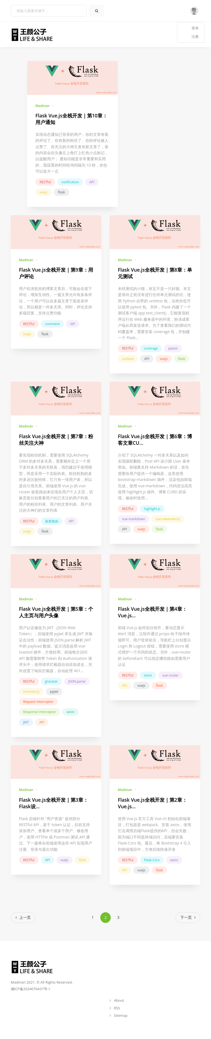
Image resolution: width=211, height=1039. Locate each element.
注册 (195, 36)
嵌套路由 (51, 521)
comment (52, 324)
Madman (42, 105)
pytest (172, 348)
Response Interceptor (39, 711)
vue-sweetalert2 (168, 519)
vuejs (44, 192)
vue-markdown (133, 519)
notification (70, 182)
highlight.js (152, 508)
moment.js (31, 691)
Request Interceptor (38, 701)
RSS (117, 1008)
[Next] (188, 917)
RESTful (45, 182)
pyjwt (54, 691)
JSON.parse (76, 681)
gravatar (51, 681)
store (148, 675)
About (119, 1000)
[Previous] (23, 917)
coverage (151, 348)
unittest (128, 358)
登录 (195, 28)
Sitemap (120, 1015)
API (91, 182)
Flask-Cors (152, 860)
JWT (26, 722)
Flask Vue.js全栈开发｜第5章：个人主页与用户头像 (56, 612)
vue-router (170, 675)
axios (70, 711)
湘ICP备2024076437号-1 (30, 988)
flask (61, 192)
